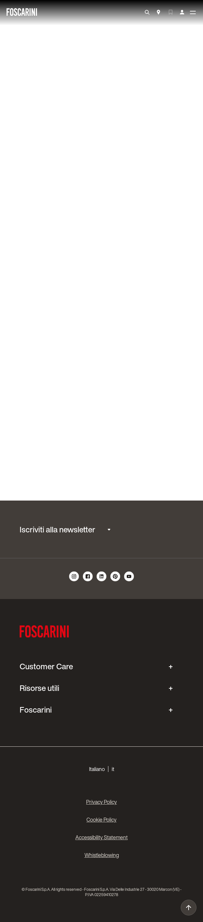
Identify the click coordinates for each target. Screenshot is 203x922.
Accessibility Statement (101, 837)
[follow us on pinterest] (115, 580)
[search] (147, 12)
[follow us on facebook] (88, 580)
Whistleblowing (101, 855)
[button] (101, 769)
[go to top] (188, 907)
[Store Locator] (158, 13)
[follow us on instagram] (74, 580)
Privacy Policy (101, 802)
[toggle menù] (193, 13)
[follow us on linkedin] (101, 580)
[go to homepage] (22, 12)
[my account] (182, 12)
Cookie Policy (101, 820)
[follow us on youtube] (129, 580)
